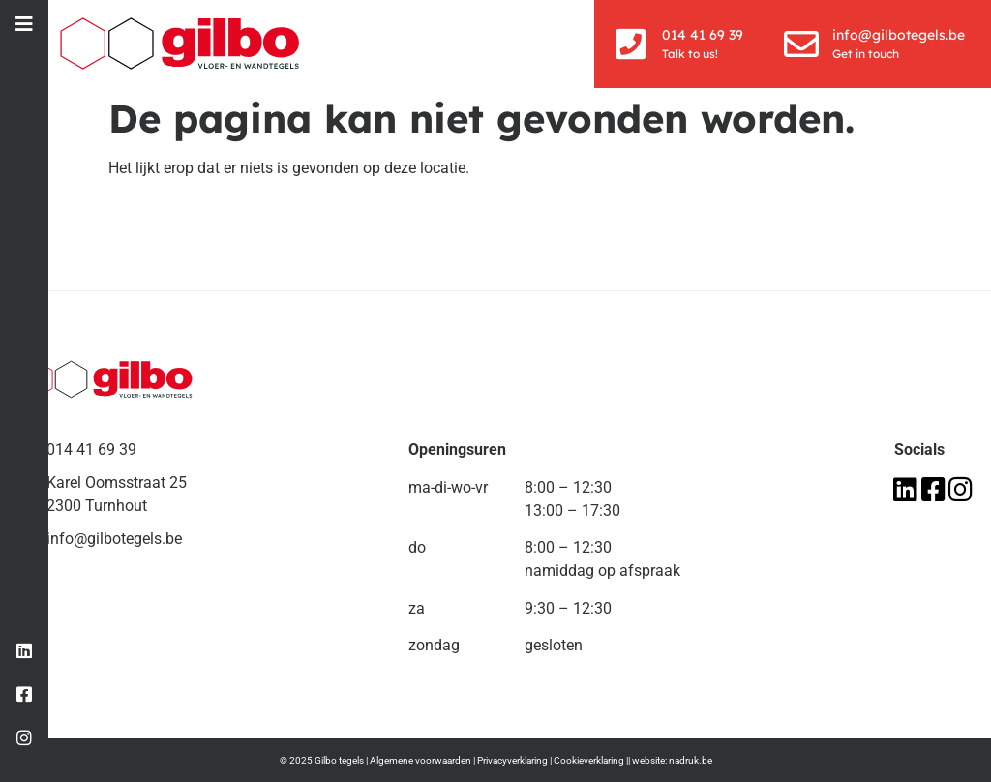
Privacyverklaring (512, 760)
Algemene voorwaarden (420, 760)
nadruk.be (690, 760)
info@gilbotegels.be (898, 35)
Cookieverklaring (589, 760)
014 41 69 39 (702, 35)
